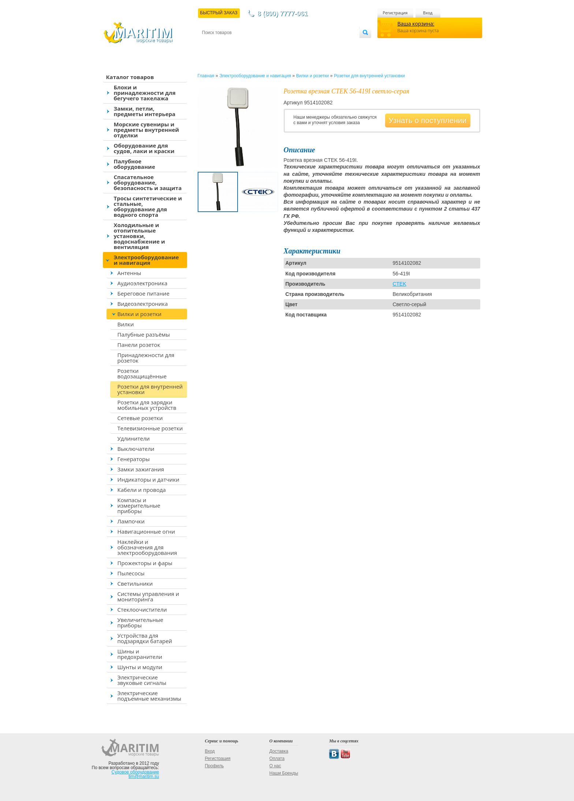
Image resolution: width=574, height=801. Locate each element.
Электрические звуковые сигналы (142, 680)
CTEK (399, 284)
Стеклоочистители (142, 609)
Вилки (126, 324)
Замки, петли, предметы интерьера (145, 111)
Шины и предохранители (140, 654)
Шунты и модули (140, 667)
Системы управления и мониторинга (148, 596)
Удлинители (134, 438)
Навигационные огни (146, 531)
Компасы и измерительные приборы (139, 505)
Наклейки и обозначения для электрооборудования (147, 547)
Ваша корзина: (416, 23)
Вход (428, 12)
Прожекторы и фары (145, 563)
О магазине (289, 44)
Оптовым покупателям (336, 44)
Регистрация (395, 12)
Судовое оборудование (135, 772)
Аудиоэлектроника (143, 283)
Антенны (129, 273)
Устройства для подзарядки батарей (145, 638)
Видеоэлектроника (143, 303)
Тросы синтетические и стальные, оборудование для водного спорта (148, 206)
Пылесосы (131, 573)
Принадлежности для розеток (146, 357)
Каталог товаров (130, 77)
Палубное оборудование (134, 163)
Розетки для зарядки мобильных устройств (147, 404)
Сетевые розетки (140, 418)
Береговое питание (143, 293)
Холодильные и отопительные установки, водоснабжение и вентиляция (139, 236)
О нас (275, 765)
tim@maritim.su (143, 776)
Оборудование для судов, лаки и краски (144, 148)
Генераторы (134, 459)
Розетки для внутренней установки (150, 389)
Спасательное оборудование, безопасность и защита (148, 182)
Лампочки (131, 521)
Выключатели (136, 448)
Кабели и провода (142, 489)
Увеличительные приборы (140, 622)
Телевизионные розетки (150, 428)
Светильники (135, 583)
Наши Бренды (283, 773)
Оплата (262, 44)
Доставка (237, 44)
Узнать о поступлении (428, 120)
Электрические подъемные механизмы (149, 695)
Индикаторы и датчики (148, 479)
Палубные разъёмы (144, 334)
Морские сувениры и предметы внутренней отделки (146, 129)
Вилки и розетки (140, 314)
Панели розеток (139, 344)
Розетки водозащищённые (142, 373)
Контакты (210, 44)
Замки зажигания (141, 469)
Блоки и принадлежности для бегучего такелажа (145, 93)
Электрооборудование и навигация (146, 259)
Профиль (214, 765)
